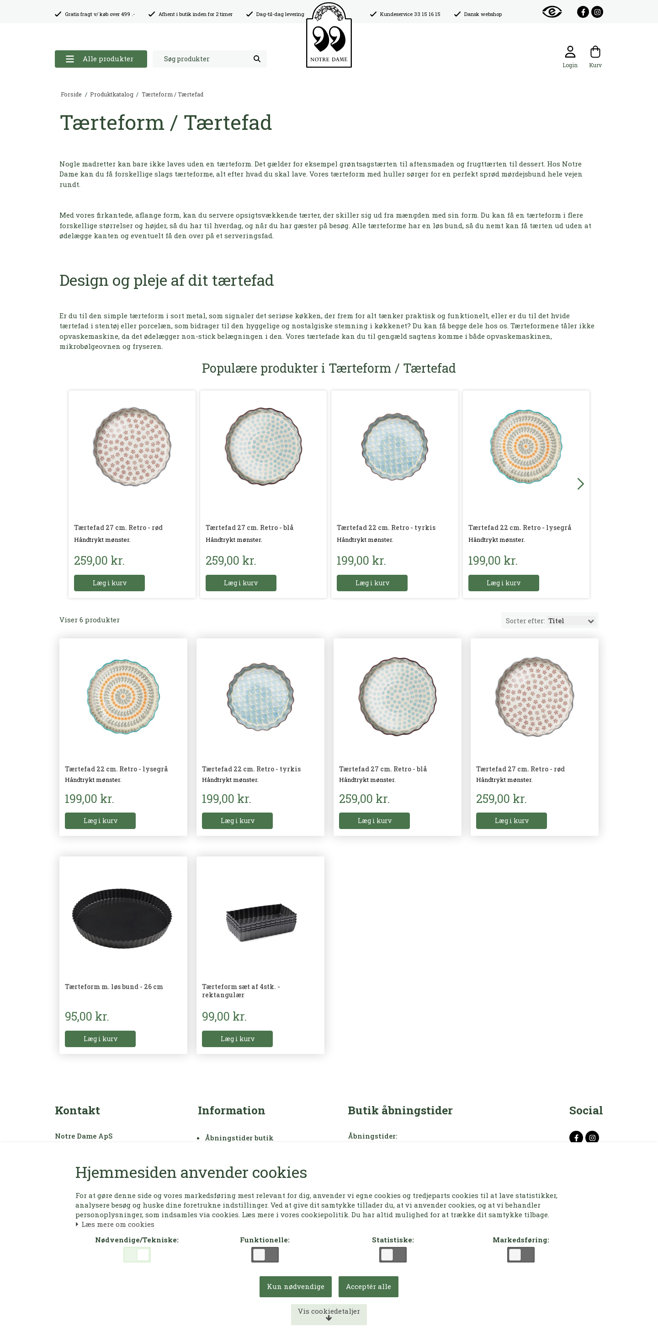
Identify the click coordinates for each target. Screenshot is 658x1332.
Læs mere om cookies (114, 1224)
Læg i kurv (110, 582)
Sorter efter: (551, 621)
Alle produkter (99, 59)
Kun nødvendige (295, 1286)
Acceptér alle (368, 1286)
